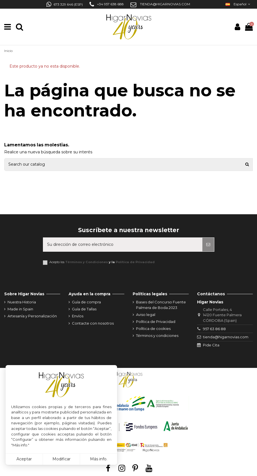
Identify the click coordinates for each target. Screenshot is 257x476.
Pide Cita (211, 345)
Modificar (61, 458)
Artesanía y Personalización (32, 316)
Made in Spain (20, 309)
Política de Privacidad (135, 262)
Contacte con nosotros (93, 323)
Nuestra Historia (22, 302)
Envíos (77, 316)
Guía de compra (86, 302)
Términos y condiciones (157, 335)
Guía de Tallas (84, 309)
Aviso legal (145, 314)
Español (238, 4)
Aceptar (24, 458)
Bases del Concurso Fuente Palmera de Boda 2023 (161, 305)
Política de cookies (153, 328)
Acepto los (102, 262)
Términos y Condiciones (86, 262)
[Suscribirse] (208, 244)
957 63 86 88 (214, 329)
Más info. (98, 458)
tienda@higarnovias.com (225, 337)
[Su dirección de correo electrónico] (122, 244)
